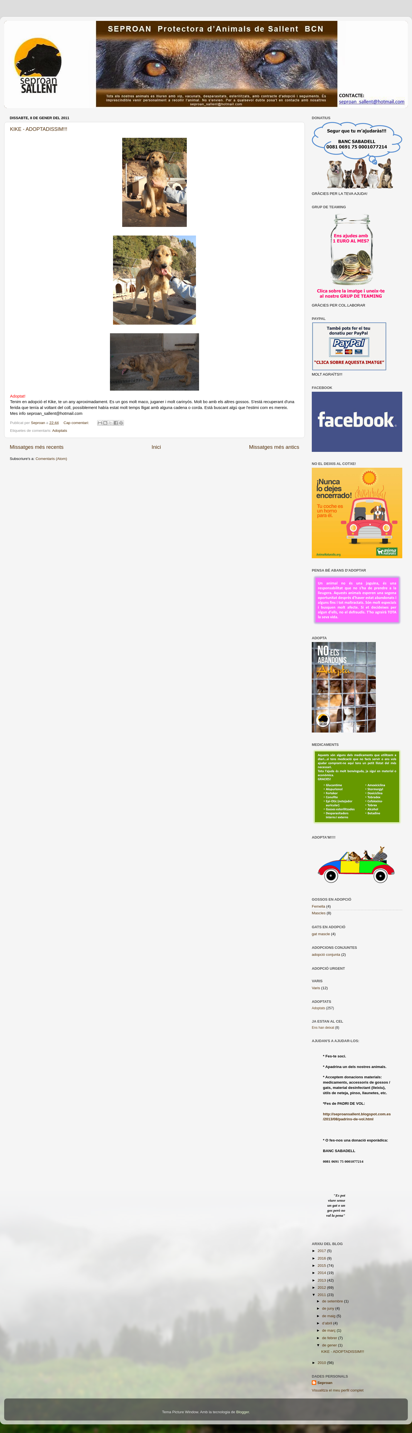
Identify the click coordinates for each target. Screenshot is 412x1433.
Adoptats (59, 430)
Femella (318, 906)
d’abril (327, 1323)
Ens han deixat (323, 1028)
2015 (322, 1265)
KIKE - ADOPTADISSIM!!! (38, 129)
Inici (156, 447)
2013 (322, 1280)
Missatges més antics (274, 447)
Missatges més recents (36, 447)
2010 (322, 1363)
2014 (322, 1273)
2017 (322, 1251)
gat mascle (321, 934)
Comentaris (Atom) (51, 459)
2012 (322, 1287)
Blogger (242, 1412)
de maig (329, 1316)
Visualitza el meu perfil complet (338, 1390)
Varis (316, 988)
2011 (322, 1295)
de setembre (333, 1301)
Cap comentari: (76, 423)
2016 (322, 1258)
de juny (328, 1308)
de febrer (330, 1338)
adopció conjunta (326, 954)
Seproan (324, 1383)
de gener (330, 1345)
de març (329, 1330)
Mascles (319, 913)
